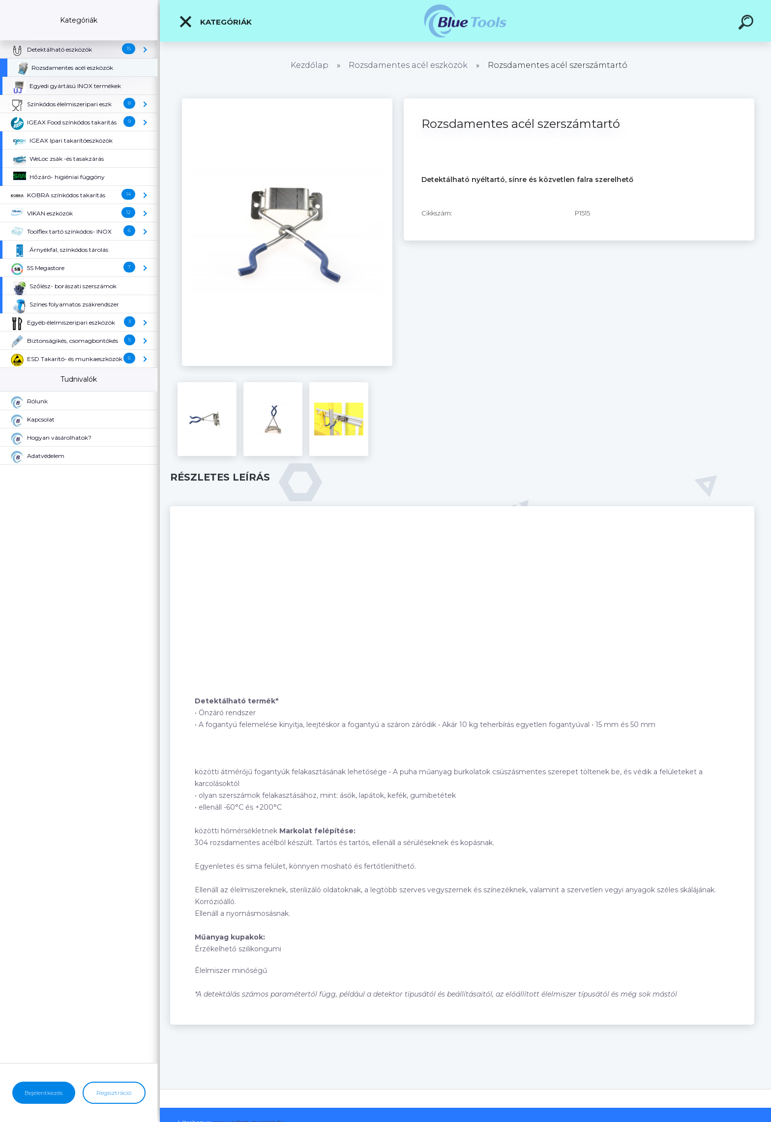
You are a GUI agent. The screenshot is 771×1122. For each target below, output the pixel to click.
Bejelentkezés (43, 1092)
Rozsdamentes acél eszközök (408, 65)
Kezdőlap (309, 65)
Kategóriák (215, 22)
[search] (747, 23)
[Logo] (465, 21)
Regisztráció (113, 1092)
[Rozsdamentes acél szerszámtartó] (287, 101)
